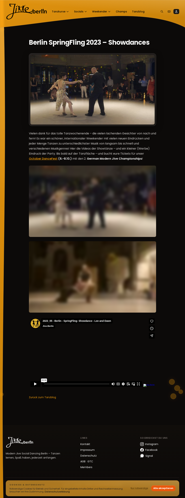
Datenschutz (88, 455)
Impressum (87, 450)
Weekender (101, 11)
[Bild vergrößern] (92, 89)
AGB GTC (86, 461)
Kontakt (85, 444)
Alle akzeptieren (163, 488)
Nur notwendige (139, 488)
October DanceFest (43, 159)
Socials (80, 11)
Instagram (149, 444)
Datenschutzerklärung (57, 491)
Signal (146, 456)
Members (86, 467)
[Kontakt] (169, 11)
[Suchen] (162, 11)
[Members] (176, 11)
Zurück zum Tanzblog (42, 397)
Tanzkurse (60, 11)
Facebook (149, 450)
